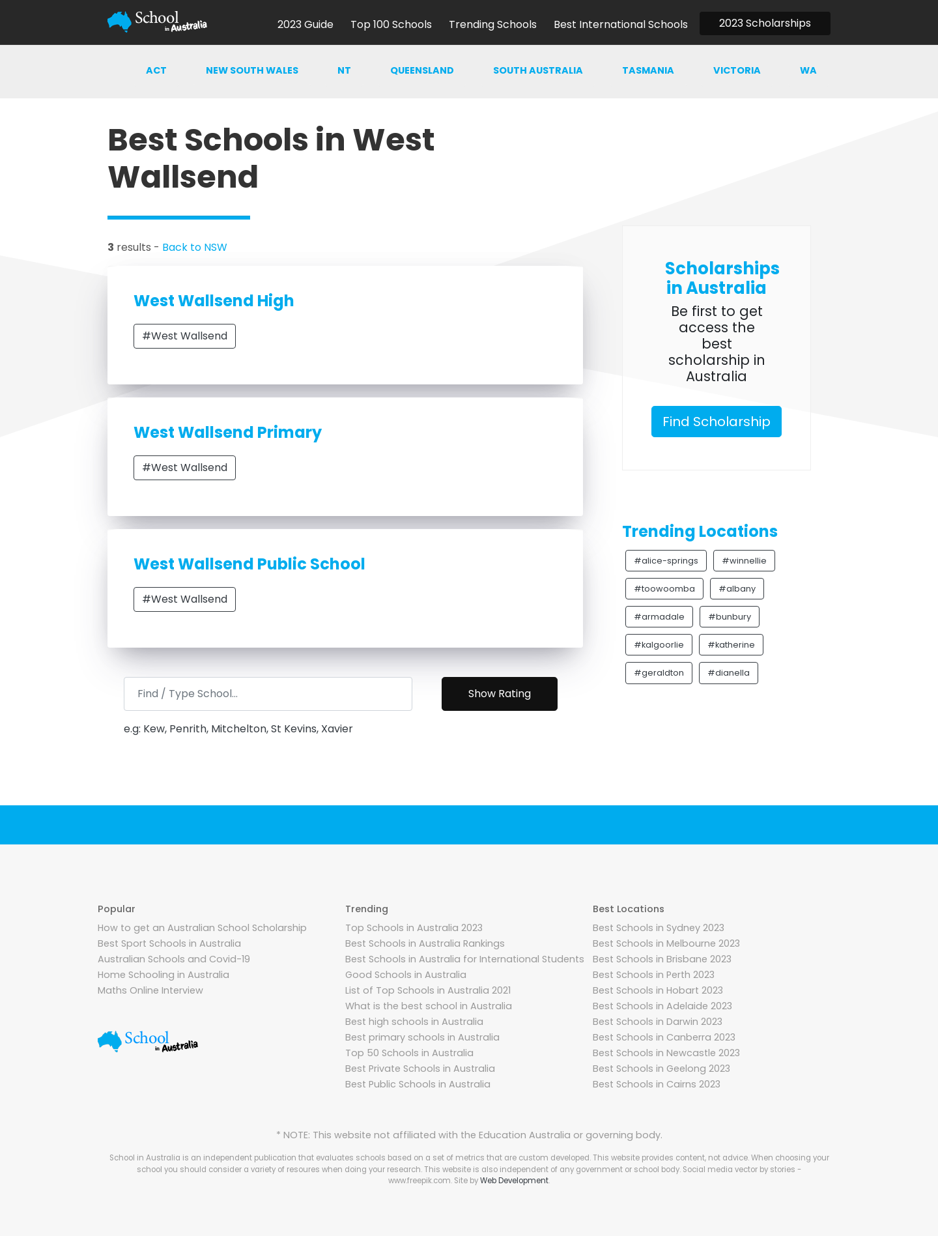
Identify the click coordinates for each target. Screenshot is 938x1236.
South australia (538, 70)
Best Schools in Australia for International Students (464, 959)
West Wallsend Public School (249, 564)
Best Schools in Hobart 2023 (658, 990)
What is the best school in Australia (428, 1006)
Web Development (514, 1180)
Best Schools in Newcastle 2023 (666, 1052)
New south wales (252, 70)
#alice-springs (666, 560)
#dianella (728, 672)
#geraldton (659, 672)
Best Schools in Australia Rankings (425, 943)
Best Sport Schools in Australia (169, 943)
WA (808, 70)
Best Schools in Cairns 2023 (656, 1084)
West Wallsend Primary (228, 432)
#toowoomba (664, 588)
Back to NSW (194, 247)
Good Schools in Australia (405, 974)
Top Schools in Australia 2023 (414, 927)
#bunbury (729, 616)
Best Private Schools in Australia (420, 1068)
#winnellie (744, 560)
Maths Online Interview (150, 990)
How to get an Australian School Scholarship (202, 927)
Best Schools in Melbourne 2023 (666, 943)
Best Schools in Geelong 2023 (661, 1068)
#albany (737, 588)
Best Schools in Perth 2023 (654, 974)
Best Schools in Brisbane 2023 (662, 959)
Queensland (422, 70)
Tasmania (648, 70)
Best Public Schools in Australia (417, 1084)
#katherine (731, 644)
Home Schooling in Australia (163, 974)
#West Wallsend (184, 335)
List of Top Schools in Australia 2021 (428, 990)
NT (344, 70)
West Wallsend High (214, 300)
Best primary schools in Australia (422, 1037)
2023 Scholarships (765, 23)
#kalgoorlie (659, 644)
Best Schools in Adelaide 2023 (662, 1006)
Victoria (737, 70)
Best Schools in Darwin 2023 (657, 1021)
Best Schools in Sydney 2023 (658, 927)
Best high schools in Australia (414, 1021)
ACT (156, 70)
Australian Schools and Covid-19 (174, 959)
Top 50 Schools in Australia (409, 1052)
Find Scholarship (716, 421)
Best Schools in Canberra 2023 (664, 1037)
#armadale (659, 616)
